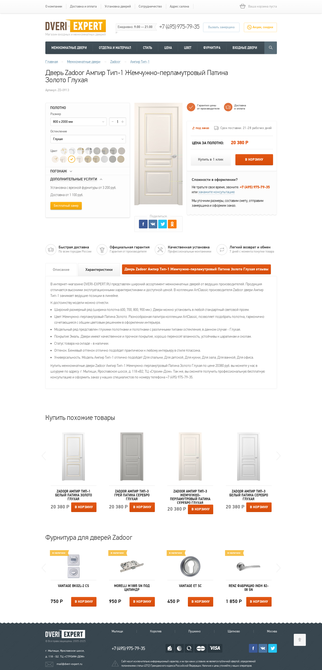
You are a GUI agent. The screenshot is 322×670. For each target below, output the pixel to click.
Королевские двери (66, 634)
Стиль (147, 48)
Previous (44, 455)
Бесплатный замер (66, 206)
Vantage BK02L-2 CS (73, 586)
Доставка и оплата (83, 6)
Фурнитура (211, 48)
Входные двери (245, 48)
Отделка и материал (115, 48)
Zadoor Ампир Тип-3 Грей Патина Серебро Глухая (132, 495)
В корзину (254, 159)
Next (278, 455)
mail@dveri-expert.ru (69, 664)
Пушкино (194, 631)
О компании (53, 6)
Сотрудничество (150, 6)
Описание (61, 269)
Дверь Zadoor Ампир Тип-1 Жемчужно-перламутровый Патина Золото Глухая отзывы (196, 269)
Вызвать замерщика (221, 27)
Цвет (187, 48)
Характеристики (99, 269)
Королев (155, 631)
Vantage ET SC (190, 586)
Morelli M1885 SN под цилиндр (132, 588)
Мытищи (117, 631)
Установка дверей (118, 6)
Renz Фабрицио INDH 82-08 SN (248, 588)
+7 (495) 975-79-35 (179, 26)
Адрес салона (179, 6)
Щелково (234, 631)
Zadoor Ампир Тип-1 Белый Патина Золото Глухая (73, 495)
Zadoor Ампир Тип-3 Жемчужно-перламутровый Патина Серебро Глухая (190, 496)
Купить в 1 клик (210, 159)
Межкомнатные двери (69, 48)
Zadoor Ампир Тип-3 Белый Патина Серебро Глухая (248, 495)
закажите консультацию (216, 192)
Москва (272, 631)
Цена (168, 48)
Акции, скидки (263, 27)
